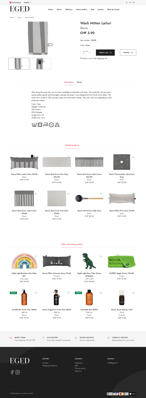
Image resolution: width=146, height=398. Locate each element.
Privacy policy (80, 368)
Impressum (79, 363)
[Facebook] (12, 372)
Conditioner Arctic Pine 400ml (24, 309)
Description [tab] (68, 82)
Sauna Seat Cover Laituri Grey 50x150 (89, 175)
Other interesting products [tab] (72, 244)
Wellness (69, 9)
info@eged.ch (112, 363)
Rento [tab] (79, 82)
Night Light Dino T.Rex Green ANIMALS (89, 274)
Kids (92, 9)
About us (78, 371)
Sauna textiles (29, 17)
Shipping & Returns (49, 365)
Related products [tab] (72, 145)
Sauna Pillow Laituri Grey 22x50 (24, 174)
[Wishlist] (130, 2)
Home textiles (81, 9)
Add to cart (105, 52)
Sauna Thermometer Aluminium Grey (122, 175)
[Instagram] (17, 372)
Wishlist (128, 52)
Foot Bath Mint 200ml (89, 309)
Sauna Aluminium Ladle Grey (89, 210)
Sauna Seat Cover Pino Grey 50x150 (56, 175)
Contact (45, 363)
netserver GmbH (28, 393)
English (26, 2)
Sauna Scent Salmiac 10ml (121, 309)
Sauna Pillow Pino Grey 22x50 (121, 210)
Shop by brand (113, 9)
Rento (84, 28)
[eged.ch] (19, 9)
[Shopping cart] (133, 2)
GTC (76, 365)
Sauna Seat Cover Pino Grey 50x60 (56, 212)
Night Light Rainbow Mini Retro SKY (24, 274)
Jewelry (101, 9)
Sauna (59, 9)
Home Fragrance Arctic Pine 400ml (56, 309)
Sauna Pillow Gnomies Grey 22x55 (56, 273)
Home (50, 9)
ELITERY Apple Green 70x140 (122, 273)
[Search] (126, 2)
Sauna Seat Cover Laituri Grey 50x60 (24, 212)
